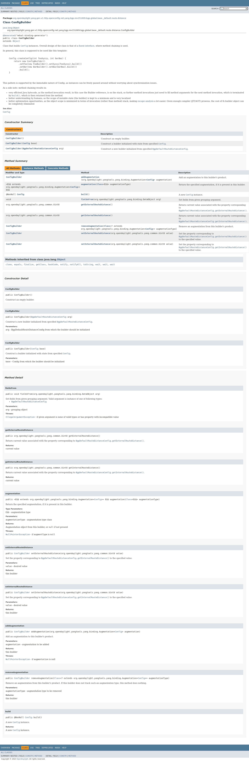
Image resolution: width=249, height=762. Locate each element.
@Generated (9, 35)
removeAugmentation (92, 226)
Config (26, 143)
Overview (5, 3)
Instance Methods (34, 168)
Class (100, 184)
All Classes (6, 8)
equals (17, 264)
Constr (29, 12)
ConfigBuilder (13, 138)
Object (16, 41)
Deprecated (47, 3)
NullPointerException (18, 534)
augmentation (88, 184)
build (84, 194)
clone (9, 264)
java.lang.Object (11, 28)
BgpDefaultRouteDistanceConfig (40, 148)
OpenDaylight (22, 759)
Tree (37, 3)
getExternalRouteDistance (95, 204)
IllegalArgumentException (20, 417)
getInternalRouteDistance (95, 215)
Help (64, 3)
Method (38, 12)
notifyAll (75, 264)
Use (32, 3)
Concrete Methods (58, 168)
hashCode (53, 264)
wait (97, 264)
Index (57, 3)
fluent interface (86, 46)
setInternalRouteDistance (95, 244)
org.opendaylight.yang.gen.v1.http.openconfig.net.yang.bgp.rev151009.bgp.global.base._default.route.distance (69, 18)
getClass (41, 264)
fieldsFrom (87, 199)
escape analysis (146, 101)
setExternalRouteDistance (95, 233)
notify (64, 264)
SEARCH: (215, 9)
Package (16, 3)
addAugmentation (90, 177)
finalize (28, 264)
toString (88, 264)
